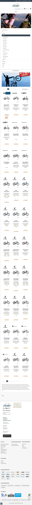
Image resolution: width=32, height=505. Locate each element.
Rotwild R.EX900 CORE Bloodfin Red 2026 (7, 367)
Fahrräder (3, 33)
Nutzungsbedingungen (15, 499)
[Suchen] (22, 9)
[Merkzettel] (26, 9)
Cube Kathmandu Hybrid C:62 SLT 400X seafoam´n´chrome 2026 (16, 191)
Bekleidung (3, 61)
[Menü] (30, 493)
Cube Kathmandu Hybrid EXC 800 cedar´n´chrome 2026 (7, 191)
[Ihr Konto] (28, 9)
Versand (2, 462)
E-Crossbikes (4, 38)
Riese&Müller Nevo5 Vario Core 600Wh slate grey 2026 (25, 163)
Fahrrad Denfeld (26, 441)
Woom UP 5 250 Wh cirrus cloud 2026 (7, 105)
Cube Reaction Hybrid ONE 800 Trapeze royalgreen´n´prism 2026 (7, 338)
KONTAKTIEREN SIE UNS (7, 436)
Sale (2, 31)
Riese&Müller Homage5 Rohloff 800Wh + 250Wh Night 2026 (6, 163)
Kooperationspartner (16, 441)
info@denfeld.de (5, 432)
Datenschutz (9, 499)
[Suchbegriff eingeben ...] (18, 9)
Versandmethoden (5, 483)
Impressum (28, 499)
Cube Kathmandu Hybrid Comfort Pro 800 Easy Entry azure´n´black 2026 (7, 221)
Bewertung (24, 444)
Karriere (23, 446)
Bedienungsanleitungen (5, 444)
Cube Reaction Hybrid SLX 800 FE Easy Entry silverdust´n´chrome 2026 (16, 309)
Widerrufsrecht (23, 499)
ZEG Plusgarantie (3, 450)
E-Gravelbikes (5, 43)
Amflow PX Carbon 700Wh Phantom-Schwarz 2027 (16, 105)
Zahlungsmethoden (5, 469)
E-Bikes (3, 35)
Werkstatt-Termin (4, 449)
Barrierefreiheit (4, 499)
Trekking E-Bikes (5, 53)
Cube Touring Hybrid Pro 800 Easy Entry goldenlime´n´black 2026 (6, 250)
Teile (3, 66)
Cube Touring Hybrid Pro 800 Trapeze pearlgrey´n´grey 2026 (16, 250)
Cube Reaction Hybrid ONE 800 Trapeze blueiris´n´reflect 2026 (25, 309)
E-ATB (4, 51)
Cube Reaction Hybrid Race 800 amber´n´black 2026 (7, 309)
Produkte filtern (16, 70)
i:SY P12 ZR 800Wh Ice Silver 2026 (6, 135)
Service (2, 441)
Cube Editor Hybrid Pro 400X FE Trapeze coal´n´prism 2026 (16, 367)
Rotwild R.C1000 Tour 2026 (16, 338)
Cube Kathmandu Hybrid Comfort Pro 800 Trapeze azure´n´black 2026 (25, 191)
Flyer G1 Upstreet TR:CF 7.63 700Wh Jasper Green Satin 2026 (16, 163)
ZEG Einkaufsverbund (15, 445)
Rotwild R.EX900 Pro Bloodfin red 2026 (25, 338)
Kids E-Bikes (4, 48)
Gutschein (3, 63)
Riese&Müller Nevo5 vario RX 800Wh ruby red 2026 (25, 135)
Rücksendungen (3, 463)
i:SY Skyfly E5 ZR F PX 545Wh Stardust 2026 (25, 105)
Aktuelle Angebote (5, 56)
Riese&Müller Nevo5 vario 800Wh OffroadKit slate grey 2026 (16, 135)
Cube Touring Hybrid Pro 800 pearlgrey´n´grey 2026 (6, 279)
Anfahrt (2, 460)
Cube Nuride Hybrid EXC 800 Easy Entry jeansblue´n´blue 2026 (16, 279)
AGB (20, 499)
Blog (23, 445)
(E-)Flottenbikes (3, 445)
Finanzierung (3, 446)
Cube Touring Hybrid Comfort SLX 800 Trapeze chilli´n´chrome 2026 (25, 250)
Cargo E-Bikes (5, 46)
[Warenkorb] (30, 9)
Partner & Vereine (14, 444)
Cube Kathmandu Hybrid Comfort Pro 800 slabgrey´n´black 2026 (25, 221)
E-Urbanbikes (5, 40)
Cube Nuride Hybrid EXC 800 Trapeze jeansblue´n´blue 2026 (25, 279)
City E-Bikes (4, 54)
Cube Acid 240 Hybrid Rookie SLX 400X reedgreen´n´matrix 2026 (25, 367)
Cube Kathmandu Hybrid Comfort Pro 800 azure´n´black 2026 (16, 221)
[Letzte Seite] (19, 89)
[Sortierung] (25, 89)
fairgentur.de (21, 503)
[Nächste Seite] (17, 89)
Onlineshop (3, 458)
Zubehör (3, 59)
